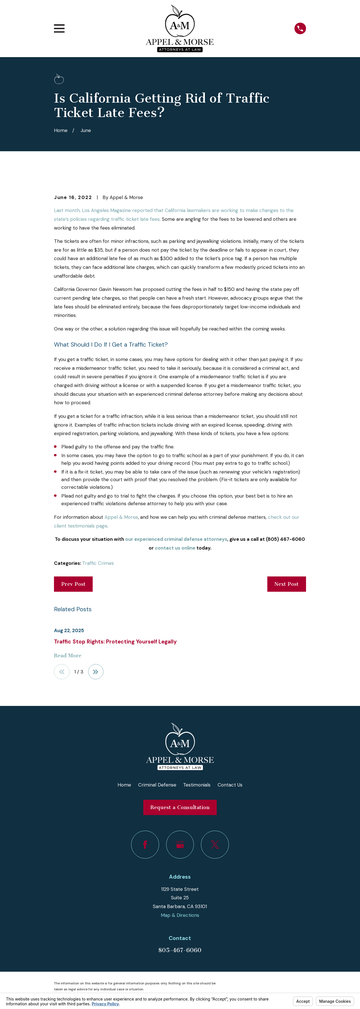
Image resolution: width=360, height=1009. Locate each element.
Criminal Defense (157, 785)
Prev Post (73, 584)
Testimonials (197, 785)
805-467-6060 (179, 950)
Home (124, 785)
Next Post (286, 584)
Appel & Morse (121, 517)
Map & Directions (180, 915)
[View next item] (96, 672)
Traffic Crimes (98, 563)
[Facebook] (145, 845)
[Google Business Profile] (180, 845)
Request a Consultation (179, 807)
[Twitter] (215, 845)
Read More (67, 655)
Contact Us (230, 785)
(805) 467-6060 (285, 539)
